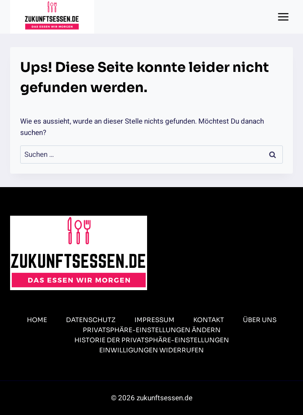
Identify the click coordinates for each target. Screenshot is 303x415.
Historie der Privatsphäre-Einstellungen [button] (151, 340)
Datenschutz (91, 320)
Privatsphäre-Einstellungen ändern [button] (152, 330)
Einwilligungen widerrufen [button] (151, 350)
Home (37, 320)
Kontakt (208, 320)
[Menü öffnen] (283, 16)
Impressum (154, 320)
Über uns (260, 320)
